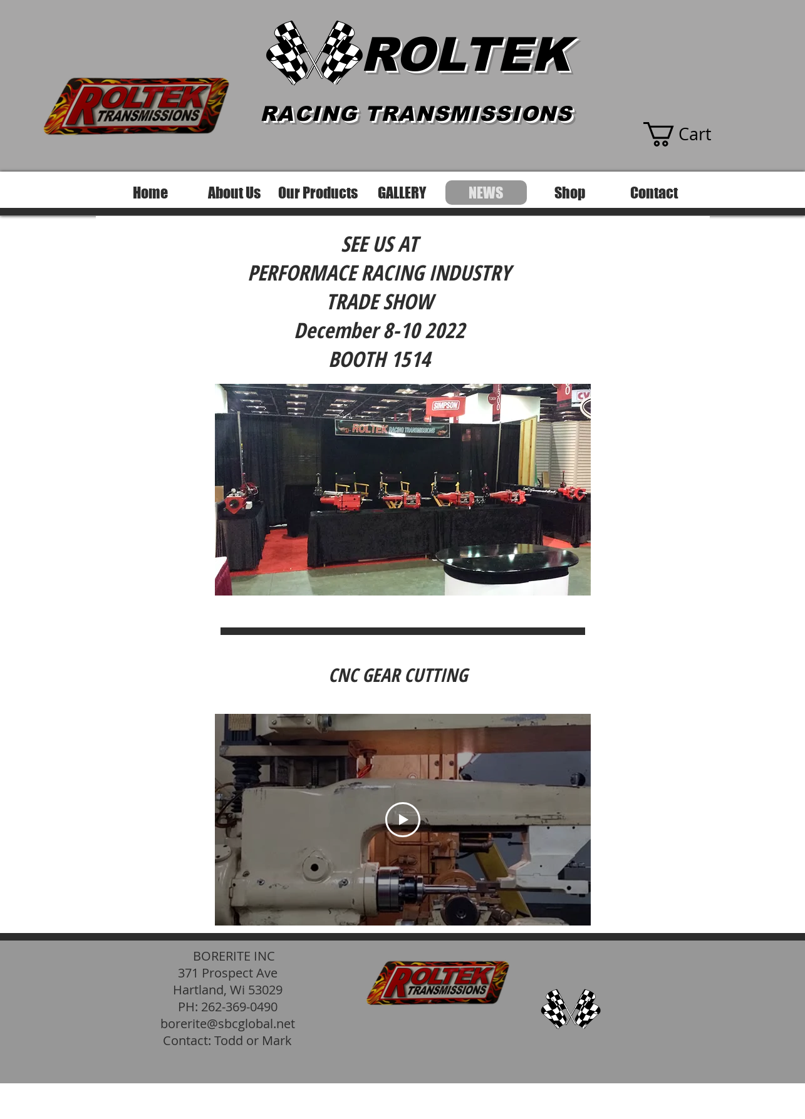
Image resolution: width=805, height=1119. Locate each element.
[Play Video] (402, 819)
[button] (689, 134)
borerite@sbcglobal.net (227, 1023)
